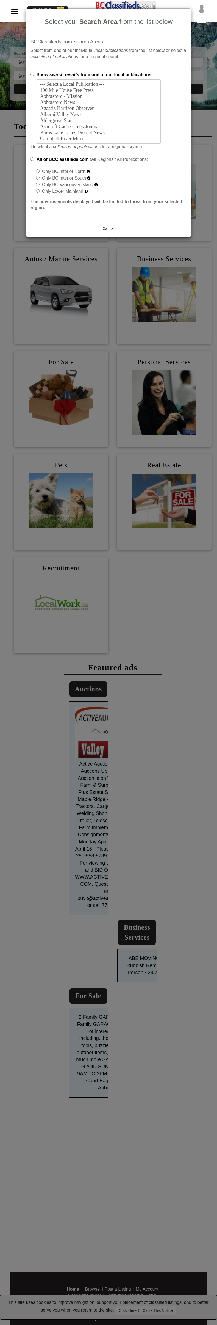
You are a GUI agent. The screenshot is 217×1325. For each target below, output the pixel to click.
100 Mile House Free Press (98, 90)
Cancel (108, 228)
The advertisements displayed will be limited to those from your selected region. (106, 204)
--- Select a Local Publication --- (98, 84)
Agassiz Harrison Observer (98, 109)
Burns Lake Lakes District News (98, 133)
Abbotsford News (98, 103)
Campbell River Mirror (98, 139)
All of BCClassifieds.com (62, 159)
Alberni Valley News (98, 115)
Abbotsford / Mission (98, 96)
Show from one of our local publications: (95, 74)
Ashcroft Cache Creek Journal (98, 127)
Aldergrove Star (98, 121)
